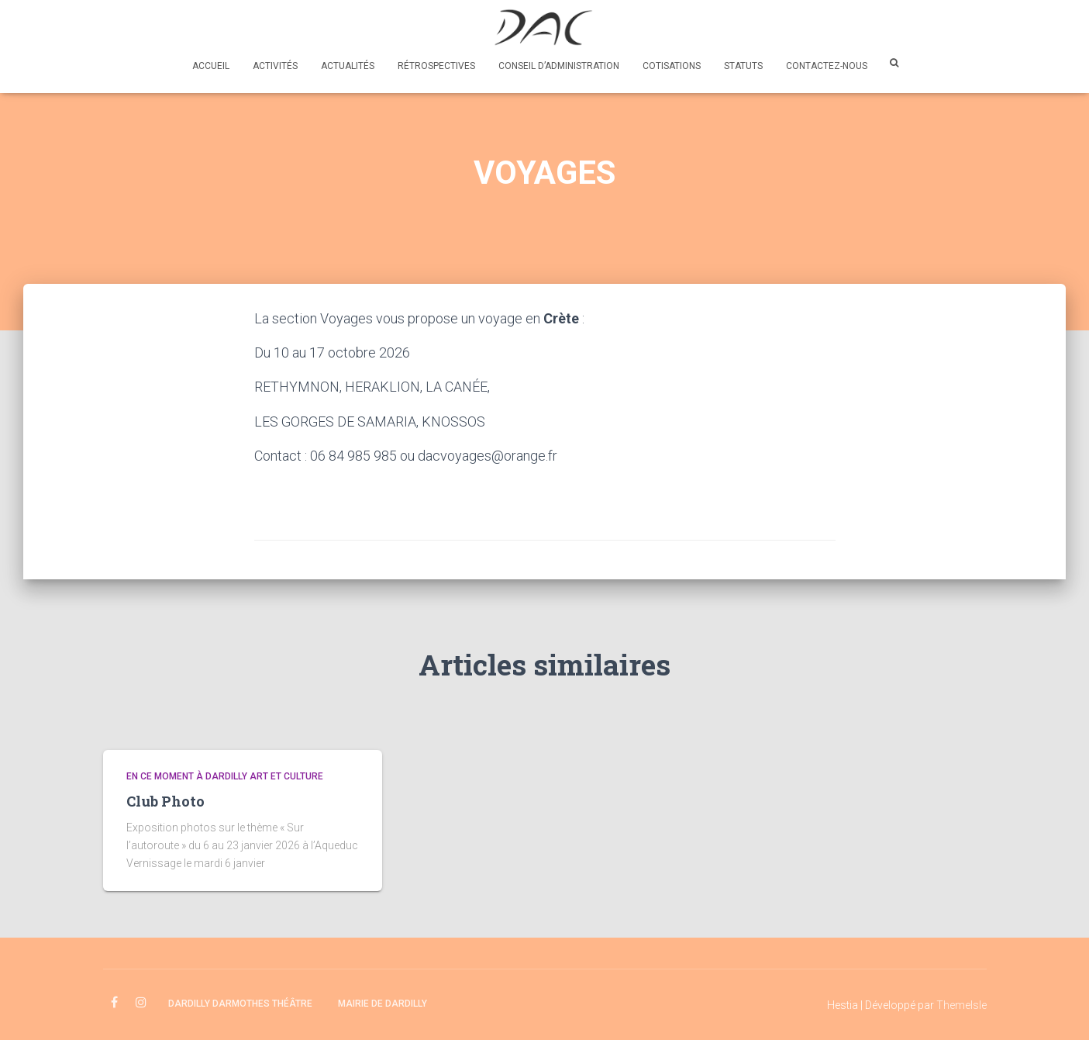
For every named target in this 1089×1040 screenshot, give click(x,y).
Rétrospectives (436, 65)
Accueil (210, 65)
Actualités (347, 65)
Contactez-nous (826, 65)
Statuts (743, 65)
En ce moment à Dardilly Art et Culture (224, 776)
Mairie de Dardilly (382, 1003)
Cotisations (672, 65)
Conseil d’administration (558, 65)
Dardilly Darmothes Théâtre (240, 1003)
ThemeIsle (961, 1005)
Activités (275, 65)
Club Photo (165, 801)
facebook (114, 1003)
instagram (141, 1003)
